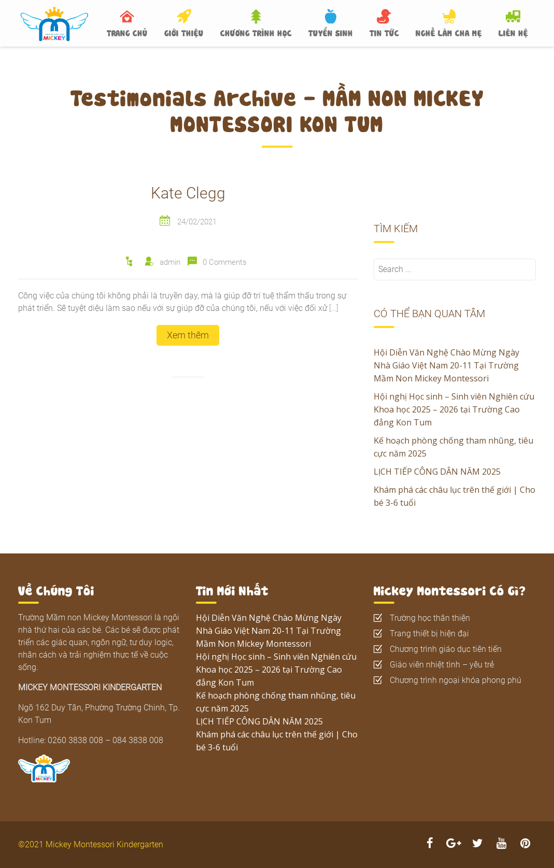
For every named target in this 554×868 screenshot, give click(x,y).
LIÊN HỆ (513, 32)
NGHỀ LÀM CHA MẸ (449, 32)
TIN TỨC (384, 32)
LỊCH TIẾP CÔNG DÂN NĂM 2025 (437, 471)
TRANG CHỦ (127, 32)
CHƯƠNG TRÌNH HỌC (256, 32)
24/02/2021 (197, 221)
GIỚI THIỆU (184, 32)
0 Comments (225, 262)
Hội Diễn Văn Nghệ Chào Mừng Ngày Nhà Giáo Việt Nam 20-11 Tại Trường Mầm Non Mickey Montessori (446, 365)
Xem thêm (188, 335)
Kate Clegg (188, 193)
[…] (333, 308)
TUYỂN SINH (330, 32)
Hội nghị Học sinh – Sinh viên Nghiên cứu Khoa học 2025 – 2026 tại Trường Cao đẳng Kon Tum (454, 409)
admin (170, 262)
